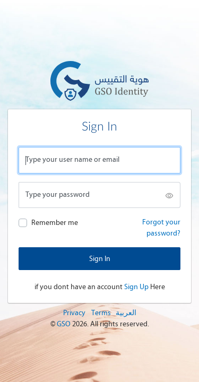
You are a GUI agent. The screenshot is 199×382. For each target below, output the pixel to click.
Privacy (74, 312)
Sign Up (136, 286)
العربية (126, 312)
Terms (101, 312)
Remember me (54, 222)
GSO (64, 323)
